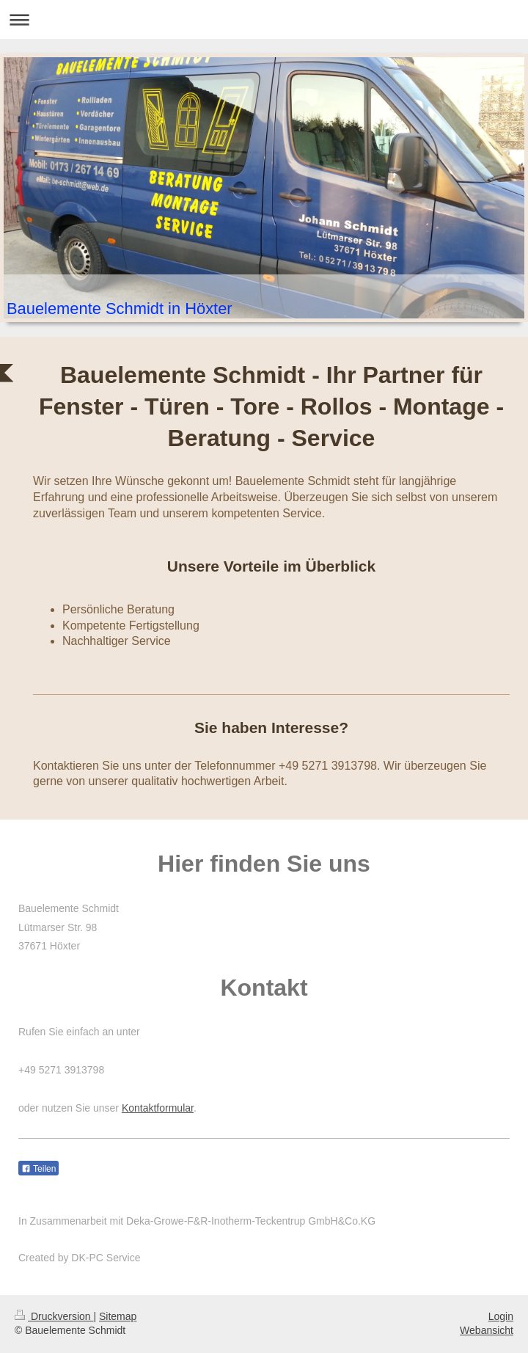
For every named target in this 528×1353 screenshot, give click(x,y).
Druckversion (54, 1316)
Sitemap (117, 1316)
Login (500, 1316)
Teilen (38, 1169)
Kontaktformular (158, 1108)
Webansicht (486, 1330)
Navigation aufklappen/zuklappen (264, 19)
